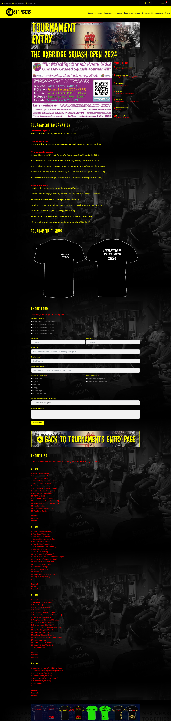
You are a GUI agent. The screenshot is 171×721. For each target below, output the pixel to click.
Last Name (89, 338)
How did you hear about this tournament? (43, 399)
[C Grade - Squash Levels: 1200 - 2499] (31, 327)
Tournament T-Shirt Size (38, 376)
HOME (90, 13)
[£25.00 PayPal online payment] (87, 378)
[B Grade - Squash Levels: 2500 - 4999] (31, 324)
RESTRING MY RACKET (132, 13)
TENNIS (118, 13)
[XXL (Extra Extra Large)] (31, 393)
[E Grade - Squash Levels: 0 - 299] (31, 333)
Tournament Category (37, 318)
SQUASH (98, 13)
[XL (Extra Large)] (31, 390)
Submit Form (37, 423)
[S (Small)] (31, 381)
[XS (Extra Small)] (31, 378)
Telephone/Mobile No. (37, 366)
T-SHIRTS (146, 13)
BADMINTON (109, 13)
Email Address (35, 357)
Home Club (34, 347)
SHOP (167, 13)
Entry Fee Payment (91, 376)
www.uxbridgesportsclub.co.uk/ (122, 85)
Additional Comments (37, 408)
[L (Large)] (31, 387)
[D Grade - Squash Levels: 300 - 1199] (31, 330)
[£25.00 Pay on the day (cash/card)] (87, 381)
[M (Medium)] (31, 384)
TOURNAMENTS (157, 13)
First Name (34, 338)
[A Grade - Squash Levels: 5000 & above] (31, 321)
